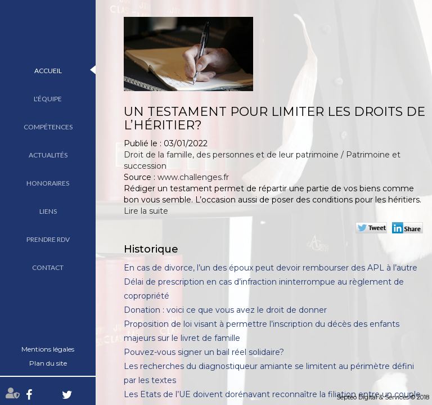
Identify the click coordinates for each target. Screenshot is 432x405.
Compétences (48, 127)
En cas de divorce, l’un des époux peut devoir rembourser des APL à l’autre (270, 268)
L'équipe (48, 98)
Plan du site (48, 363)
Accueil (48, 70)
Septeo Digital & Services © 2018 (382, 397)
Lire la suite (146, 211)
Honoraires (47, 183)
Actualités (48, 155)
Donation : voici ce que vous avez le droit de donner (225, 310)
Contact (48, 267)
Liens (48, 211)
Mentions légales (47, 349)
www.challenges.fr (193, 177)
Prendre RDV (48, 239)
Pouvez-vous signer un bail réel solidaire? (204, 352)
